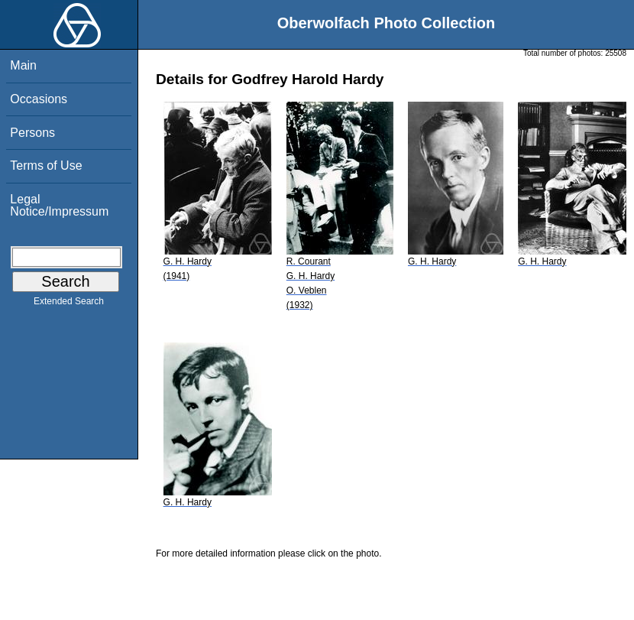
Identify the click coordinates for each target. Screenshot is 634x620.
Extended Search (69, 304)
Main (23, 65)
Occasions (38, 99)
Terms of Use (46, 165)
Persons (32, 132)
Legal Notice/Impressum (59, 205)
